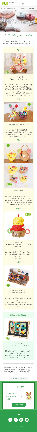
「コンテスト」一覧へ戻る (18, 378)
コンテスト (24, 8)
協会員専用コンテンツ (13, 8)
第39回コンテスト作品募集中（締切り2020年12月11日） (25, 370)
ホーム (3, 8)
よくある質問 (18, 405)
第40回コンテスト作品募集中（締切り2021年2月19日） (10, 370)
